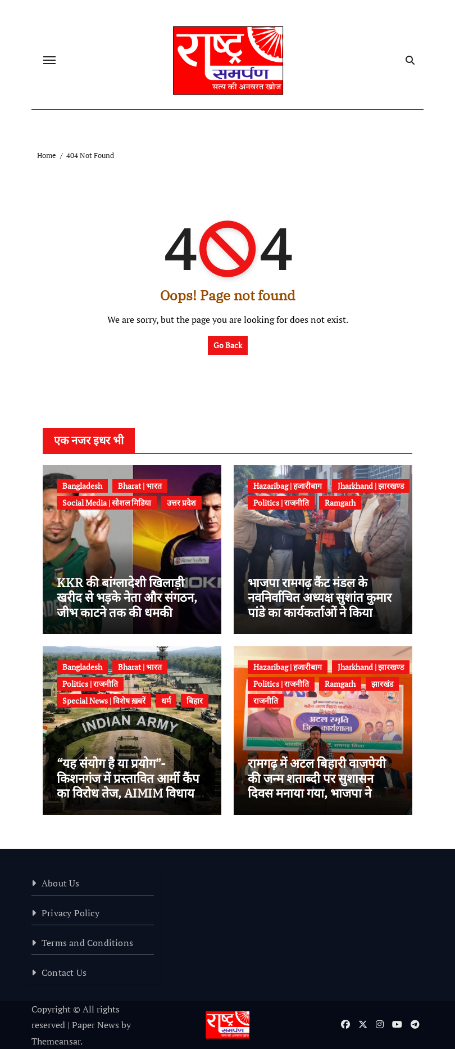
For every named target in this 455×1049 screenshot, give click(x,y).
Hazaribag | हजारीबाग (287, 485)
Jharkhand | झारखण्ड (371, 485)
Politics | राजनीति (281, 502)
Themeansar (55, 1041)
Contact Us (64, 972)
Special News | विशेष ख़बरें (103, 700)
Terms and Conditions (87, 943)
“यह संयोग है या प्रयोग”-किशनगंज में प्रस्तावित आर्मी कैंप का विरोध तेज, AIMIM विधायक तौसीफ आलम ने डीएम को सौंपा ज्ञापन (130, 793)
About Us (61, 883)
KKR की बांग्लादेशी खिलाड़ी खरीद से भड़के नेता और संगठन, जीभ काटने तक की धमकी (127, 597)
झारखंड (382, 683)
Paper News (95, 1025)
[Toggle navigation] (49, 60)
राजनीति (265, 700)
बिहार (194, 700)
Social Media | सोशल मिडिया (106, 502)
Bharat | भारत (140, 485)
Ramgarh (340, 502)
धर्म (166, 700)
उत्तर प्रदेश (181, 502)
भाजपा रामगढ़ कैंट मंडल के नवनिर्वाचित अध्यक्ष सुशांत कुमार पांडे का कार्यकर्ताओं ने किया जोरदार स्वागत (320, 604)
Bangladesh (82, 485)
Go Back (227, 345)
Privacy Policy (70, 913)
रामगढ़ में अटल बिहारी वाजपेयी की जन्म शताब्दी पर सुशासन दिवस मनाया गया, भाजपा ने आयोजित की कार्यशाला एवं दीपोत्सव (317, 793)
